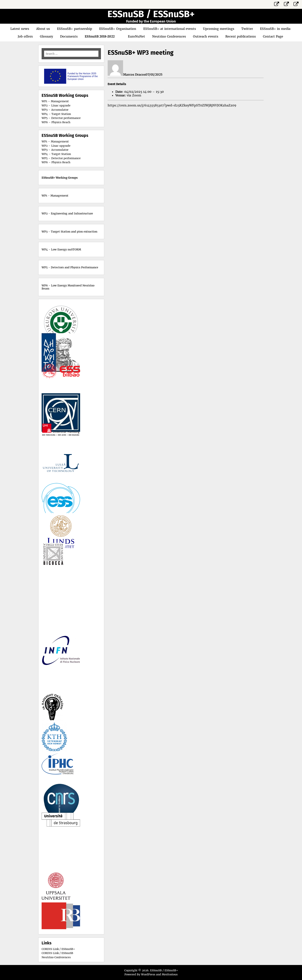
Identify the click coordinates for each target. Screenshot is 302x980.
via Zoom (134, 95)
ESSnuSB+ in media (275, 29)
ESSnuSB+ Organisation (117, 29)
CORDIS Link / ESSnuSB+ (58, 949)
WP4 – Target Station (56, 114)
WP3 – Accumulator (55, 109)
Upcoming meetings (218, 29)
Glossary (46, 36)
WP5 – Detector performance (61, 118)
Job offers (25, 36)
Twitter (247, 29)
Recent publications (240, 36)
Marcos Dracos (134, 74)
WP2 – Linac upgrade (56, 105)
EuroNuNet (136, 36)
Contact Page (273, 36)
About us (43, 29)
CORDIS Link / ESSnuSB (57, 953)
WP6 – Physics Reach (56, 122)
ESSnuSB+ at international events (169, 29)
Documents (69, 36)
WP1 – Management (55, 101)
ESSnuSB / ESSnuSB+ (151, 14)
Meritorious (170, 974)
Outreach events (205, 36)
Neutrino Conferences (169, 36)
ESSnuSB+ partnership (74, 29)
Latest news (19, 29)
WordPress (148, 974)
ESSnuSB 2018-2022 (100, 36)
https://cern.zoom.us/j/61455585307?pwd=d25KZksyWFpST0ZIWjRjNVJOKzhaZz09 (172, 105)
